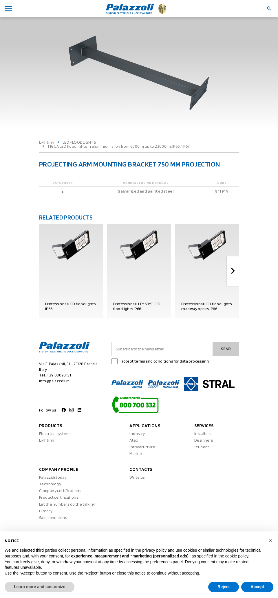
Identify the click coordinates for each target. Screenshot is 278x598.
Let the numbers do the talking (67, 504)
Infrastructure (142, 447)
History (45, 511)
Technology (50, 484)
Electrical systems (55, 433)
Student (201, 447)
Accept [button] (257, 586)
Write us (137, 477)
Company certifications (60, 490)
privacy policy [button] (154, 550)
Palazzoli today (53, 477)
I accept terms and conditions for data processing (164, 361)
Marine (135, 453)
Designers (203, 440)
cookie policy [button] (236, 556)
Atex (133, 440)
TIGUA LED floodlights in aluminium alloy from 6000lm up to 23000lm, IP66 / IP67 (118, 146)
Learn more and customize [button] (39, 586)
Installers (202, 433)
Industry (137, 433)
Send (226, 348)
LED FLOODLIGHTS (79, 142)
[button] (270, 540)
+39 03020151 (59, 375)
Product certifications (58, 497)
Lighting (46, 142)
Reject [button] (223, 586)
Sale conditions (53, 517)
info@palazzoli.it (54, 380)
